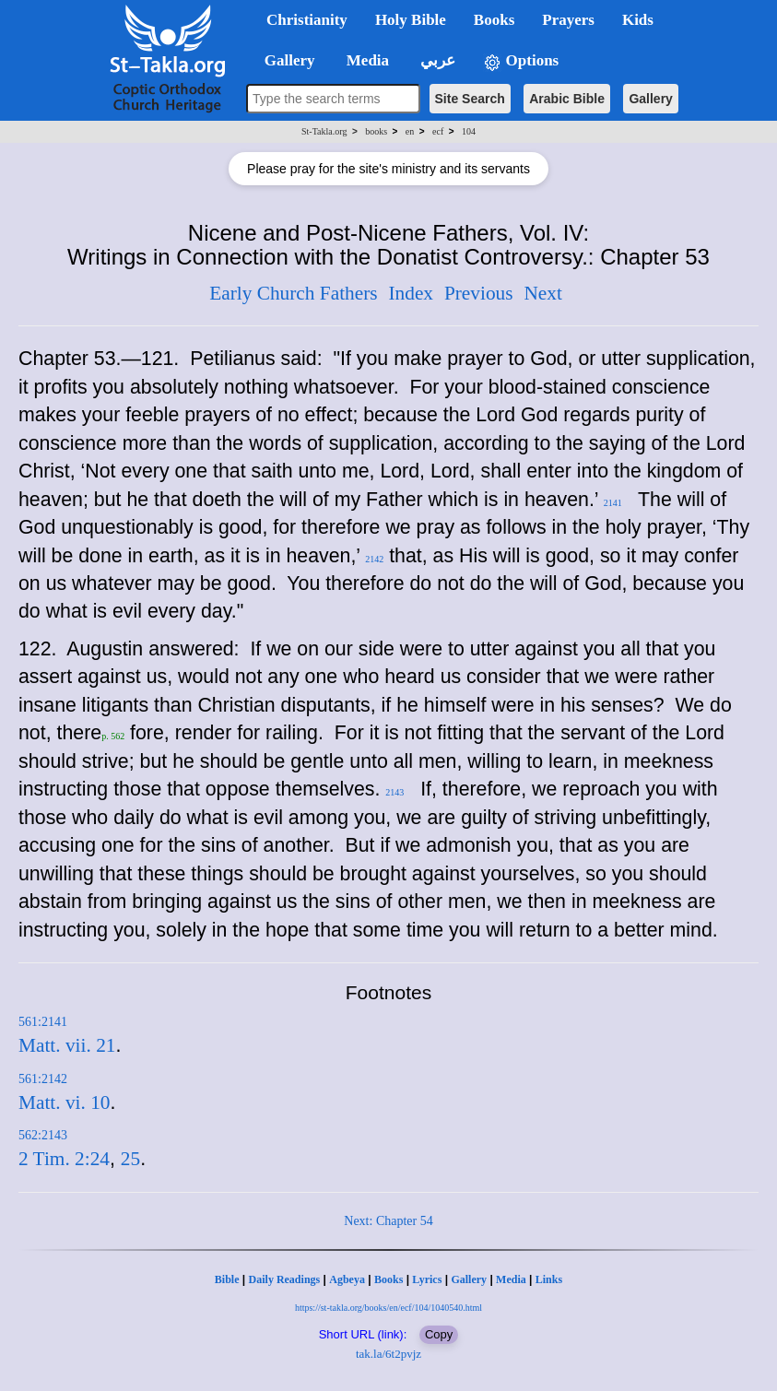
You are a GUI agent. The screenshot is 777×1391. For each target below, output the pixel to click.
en (410, 131)
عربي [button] (436, 60)
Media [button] (366, 60)
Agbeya (347, 1279)
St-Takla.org (324, 131)
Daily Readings (285, 1279)
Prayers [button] (568, 20)
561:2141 (42, 1022)
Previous (478, 293)
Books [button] (494, 20)
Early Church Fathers (293, 293)
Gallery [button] (284, 60)
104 (469, 131)
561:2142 (42, 1079)
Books (388, 1279)
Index (410, 293)
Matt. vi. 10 (64, 1102)
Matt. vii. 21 (66, 1045)
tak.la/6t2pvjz (388, 1354)
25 (130, 1159)
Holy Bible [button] (410, 20)
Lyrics (426, 1279)
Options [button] (521, 61)
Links (549, 1279)
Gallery (650, 98)
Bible (227, 1279)
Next (542, 293)
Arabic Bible (567, 98)
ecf (437, 131)
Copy (439, 1334)
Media (511, 1279)
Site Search (470, 98)
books (376, 131)
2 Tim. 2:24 (64, 1159)
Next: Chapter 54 (388, 1221)
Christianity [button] (306, 20)
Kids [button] (637, 20)
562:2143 (42, 1135)
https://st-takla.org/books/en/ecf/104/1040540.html (388, 1308)
